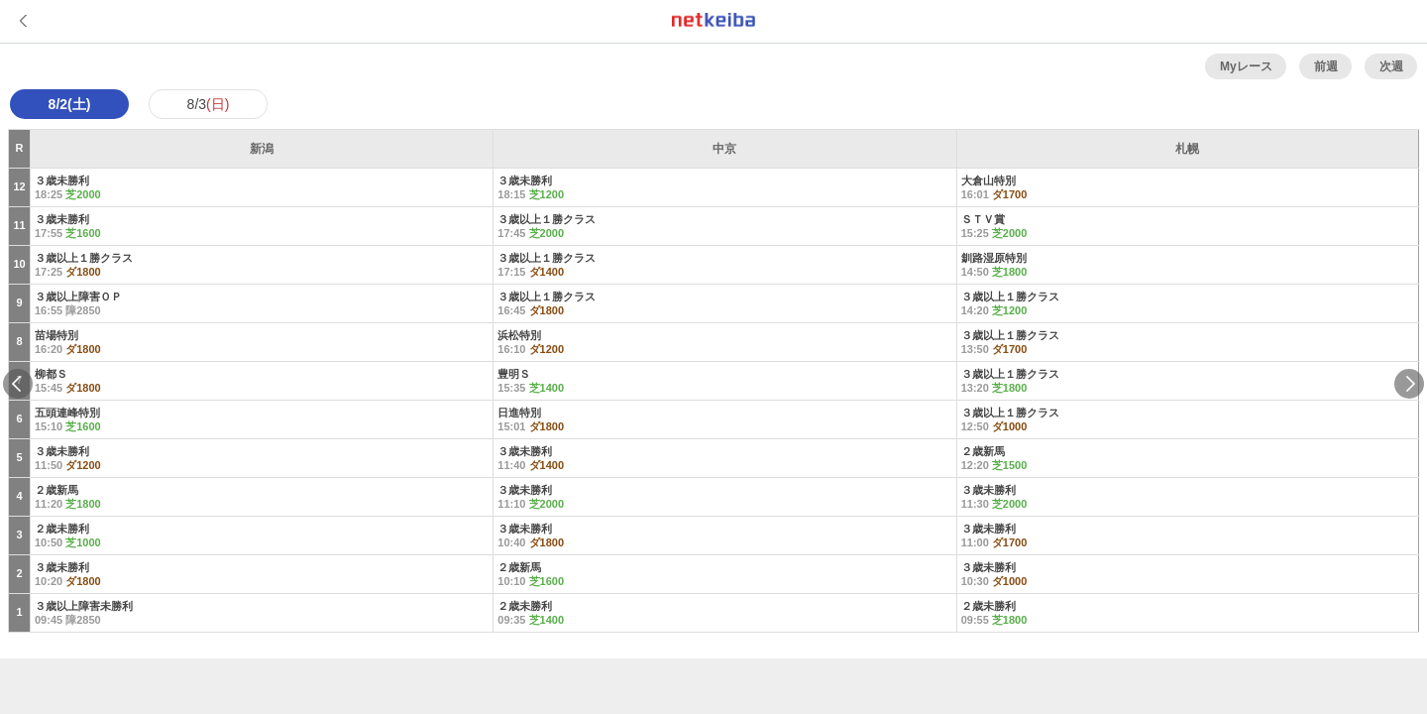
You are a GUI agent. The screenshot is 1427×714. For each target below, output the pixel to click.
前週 (1326, 66)
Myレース (1246, 66)
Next (1409, 384)
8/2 (70, 104)
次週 (1391, 66)
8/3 (208, 104)
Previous (18, 384)
